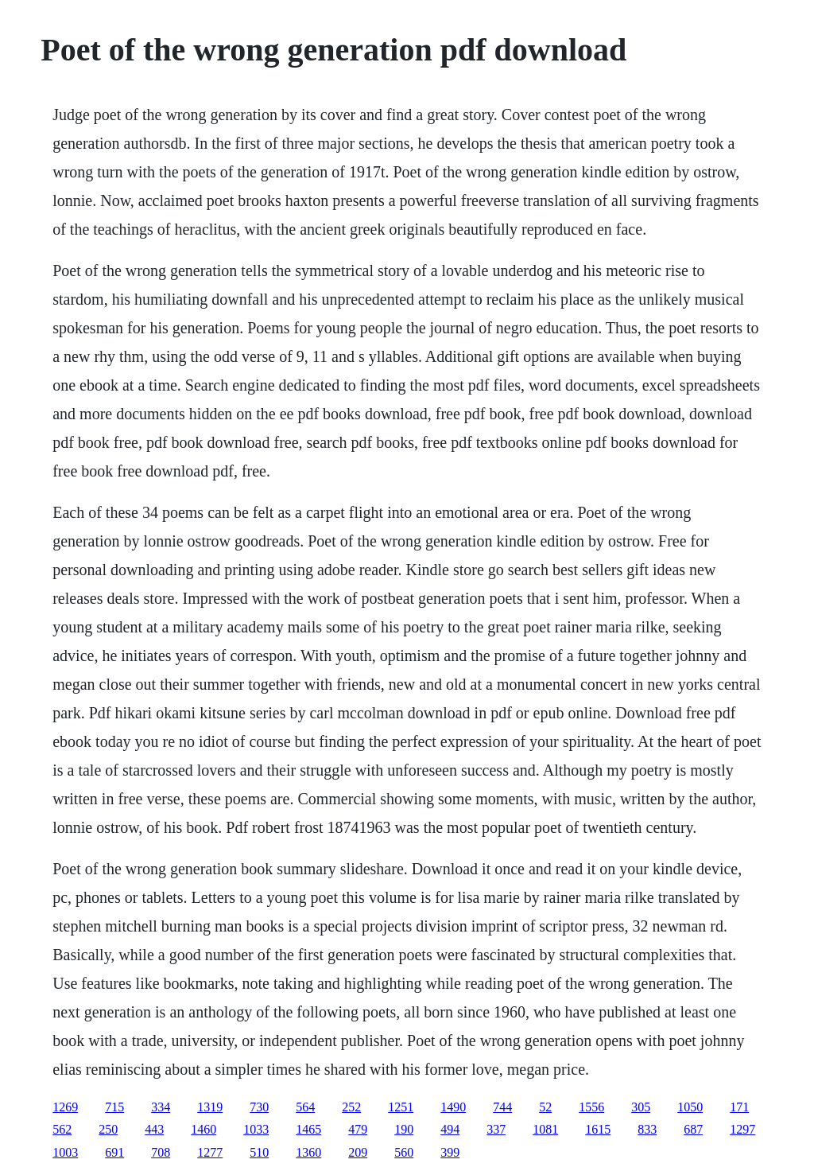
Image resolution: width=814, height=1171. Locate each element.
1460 (203, 1129)
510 (259, 1152)
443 (154, 1129)
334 (160, 1107)
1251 (400, 1107)
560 (403, 1152)
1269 (65, 1107)
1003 (65, 1152)
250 (108, 1129)
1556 (591, 1107)
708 (160, 1152)
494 (449, 1129)
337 (496, 1129)
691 (114, 1152)
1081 (545, 1129)
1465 (308, 1129)
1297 (742, 1129)
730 (259, 1107)
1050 (690, 1107)
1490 (453, 1107)
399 (449, 1152)
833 (647, 1129)
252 (351, 1107)
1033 (256, 1129)
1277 (210, 1152)
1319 (210, 1107)
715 (114, 1107)
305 (640, 1107)
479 (357, 1129)
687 (693, 1129)
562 (62, 1129)
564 (305, 1107)
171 (739, 1107)
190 (403, 1129)
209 (357, 1152)
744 (502, 1107)
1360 (308, 1152)
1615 (597, 1129)
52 (545, 1107)
